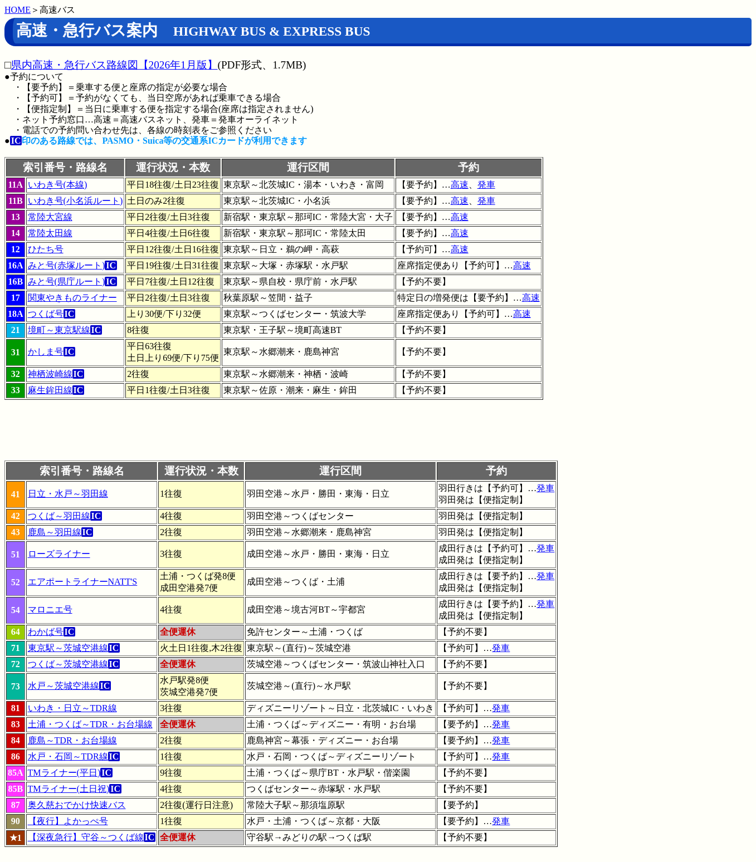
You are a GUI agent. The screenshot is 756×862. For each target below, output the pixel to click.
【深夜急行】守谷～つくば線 (86, 837)
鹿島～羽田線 (54, 532)
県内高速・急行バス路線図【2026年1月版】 (114, 65)
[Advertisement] (207, 435)
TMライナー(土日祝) (69, 789)
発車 (486, 184)
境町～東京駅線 (59, 330)
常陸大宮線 (50, 217)
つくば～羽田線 (59, 516)
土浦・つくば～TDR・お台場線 (90, 724)
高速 (460, 184)
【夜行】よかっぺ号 (68, 821)
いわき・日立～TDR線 (72, 708)
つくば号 (46, 314)
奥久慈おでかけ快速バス (77, 805)
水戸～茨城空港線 (63, 685)
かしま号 (46, 351)
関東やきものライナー (72, 297)
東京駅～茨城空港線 (68, 648)
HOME (17, 9)
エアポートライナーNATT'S (83, 581)
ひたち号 (46, 249)
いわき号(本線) (57, 184)
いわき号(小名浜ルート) (75, 200)
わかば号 (46, 631)
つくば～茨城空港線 (68, 664)
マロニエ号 (50, 609)
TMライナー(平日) (64, 772)
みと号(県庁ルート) (66, 281)
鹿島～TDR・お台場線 (72, 740)
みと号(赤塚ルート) (66, 265)
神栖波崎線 (50, 374)
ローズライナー (59, 554)
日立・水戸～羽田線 (68, 493)
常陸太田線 (50, 233)
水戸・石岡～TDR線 (68, 756)
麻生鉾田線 (50, 390)
